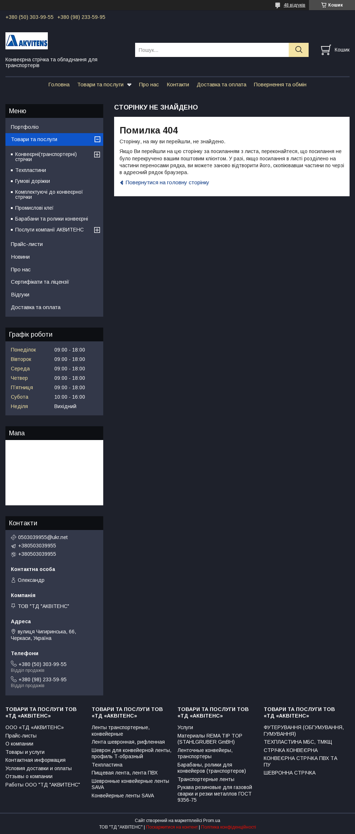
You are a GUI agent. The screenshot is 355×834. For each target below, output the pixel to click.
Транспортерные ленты (206, 779)
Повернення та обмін (280, 84)
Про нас (149, 84)
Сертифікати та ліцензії (40, 282)
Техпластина (107, 765)
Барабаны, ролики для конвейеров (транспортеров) (212, 768)
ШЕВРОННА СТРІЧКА (290, 773)
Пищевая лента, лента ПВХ (125, 773)
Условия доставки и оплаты (38, 768)
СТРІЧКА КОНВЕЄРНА (291, 750)
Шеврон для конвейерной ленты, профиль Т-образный (131, 753)
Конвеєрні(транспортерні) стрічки (46, 156)
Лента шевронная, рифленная (128, 742)
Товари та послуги (100, 84)
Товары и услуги (25, 752)
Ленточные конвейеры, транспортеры (205, 753)
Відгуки (20, 294)
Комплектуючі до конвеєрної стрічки (49, 194)
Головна (59, 84)
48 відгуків (294, 5)
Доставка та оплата (221, 84)
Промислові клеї (34, 208)
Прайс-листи (27, 244)
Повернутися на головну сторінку (167, 182)
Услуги (185, 727)
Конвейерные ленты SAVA (123, 795)
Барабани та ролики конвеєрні (51, 219)
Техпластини (30, 170)
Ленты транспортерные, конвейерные (121, 730)
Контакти (178, 84)
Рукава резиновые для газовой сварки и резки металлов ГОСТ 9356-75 (215, 793)
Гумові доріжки (32, 181)
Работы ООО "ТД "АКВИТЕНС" (42, 785)
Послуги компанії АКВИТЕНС (49, 230)
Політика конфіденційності (228, 827)
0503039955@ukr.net (43, 537)
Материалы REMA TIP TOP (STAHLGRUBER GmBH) (210, 739)
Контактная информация (35, 760)
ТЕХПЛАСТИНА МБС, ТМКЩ (298, 742)
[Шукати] (299, 50)
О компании (19, 744)
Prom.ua (211, 820)
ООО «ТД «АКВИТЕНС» (34, 727)
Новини (20, 257)
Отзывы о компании (29, 776)
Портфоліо (25, 127)
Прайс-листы (21, 736)
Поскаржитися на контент (172, 827)
